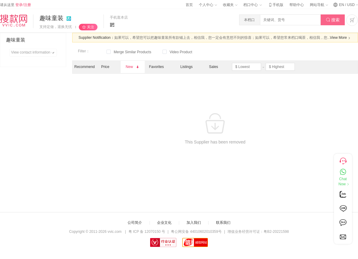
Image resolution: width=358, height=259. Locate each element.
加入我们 (194, 222)
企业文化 (164, 222)
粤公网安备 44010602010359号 (196, 232)
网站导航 (319, 5)
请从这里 (15, 5)
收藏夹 (230, 5)
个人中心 (208, 5)
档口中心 (252, 5)
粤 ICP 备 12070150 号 (146, 232)
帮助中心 (296, 5)
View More (341, 38)
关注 (90, 27)
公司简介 (135, 222)
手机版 (275, 5)
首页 (189, 5)
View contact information (34, 52)
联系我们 (223, 222)
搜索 (333, 20)
